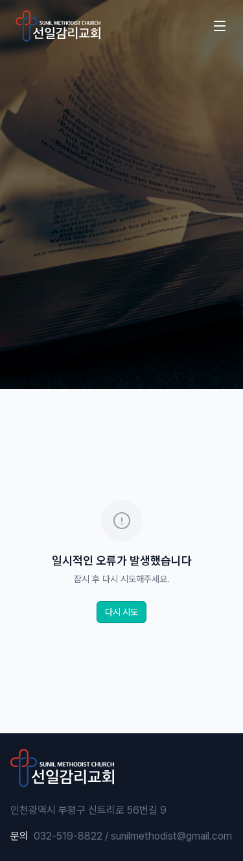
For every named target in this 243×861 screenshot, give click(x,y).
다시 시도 (121, 612)
